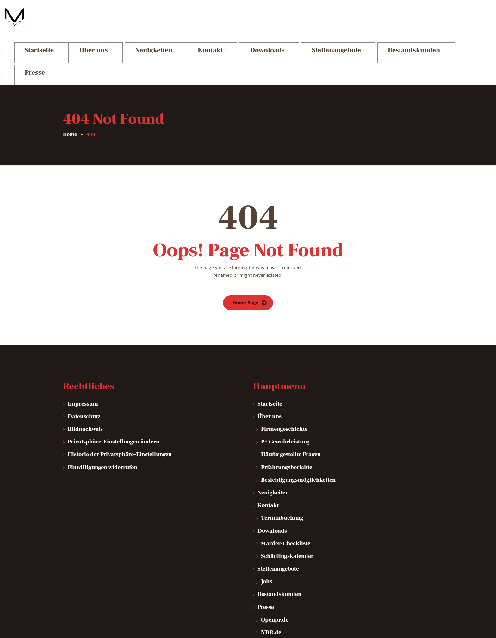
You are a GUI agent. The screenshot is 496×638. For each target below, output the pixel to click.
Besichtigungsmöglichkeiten (298, 426)
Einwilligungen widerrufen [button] (102, 413)
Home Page (245, 249)
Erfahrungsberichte (286, 413)
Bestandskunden (279, 540)
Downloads (272, 476)
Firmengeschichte (284, 375)
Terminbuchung (282, 464)
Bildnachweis (85, 375)
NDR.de (271, 578)
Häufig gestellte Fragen (291, 400)
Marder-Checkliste (285, 489)
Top (423, 624)
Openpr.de (274, 566)
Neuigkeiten (273, 439)
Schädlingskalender (287, 502)
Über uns (269, 362)
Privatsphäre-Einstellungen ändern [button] (113, 388)
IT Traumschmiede (82, 625)
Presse (265, 553)
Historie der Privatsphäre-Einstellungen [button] (120, 400)
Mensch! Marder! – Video (293, 591)
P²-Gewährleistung (285, 388)
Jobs (266, 527)
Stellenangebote (278, 515)
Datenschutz (84, 362)
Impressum (83, 349)
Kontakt (268, 451)
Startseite (269, 349)
